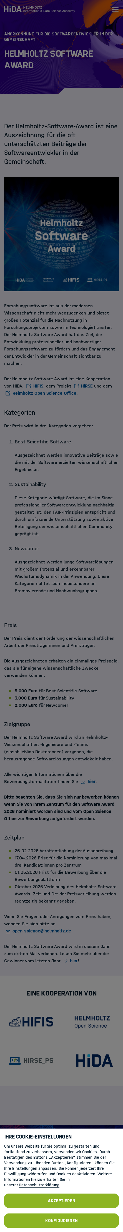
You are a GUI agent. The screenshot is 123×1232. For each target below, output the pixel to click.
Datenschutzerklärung (39, 1184)
